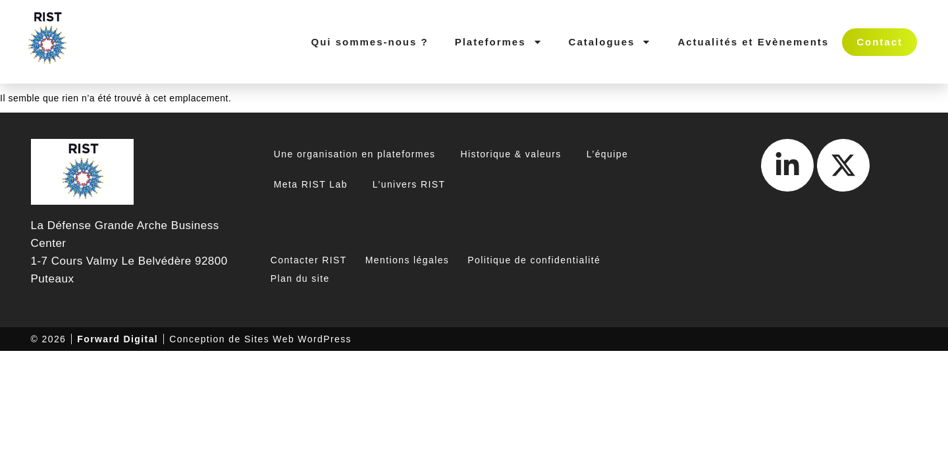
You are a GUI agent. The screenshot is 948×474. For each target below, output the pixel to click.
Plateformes (498, 41)
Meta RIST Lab (311, 184)
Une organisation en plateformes (355, 154)
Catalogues (610, 41)
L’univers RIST (409, 184)
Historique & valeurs (510, 154)
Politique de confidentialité (533, 260)
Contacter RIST (309, 260)
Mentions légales (407, 260)
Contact (879, 41)
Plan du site (300, 278)
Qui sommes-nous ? (369, 41)
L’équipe (607, 154)
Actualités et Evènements (753, 41)
